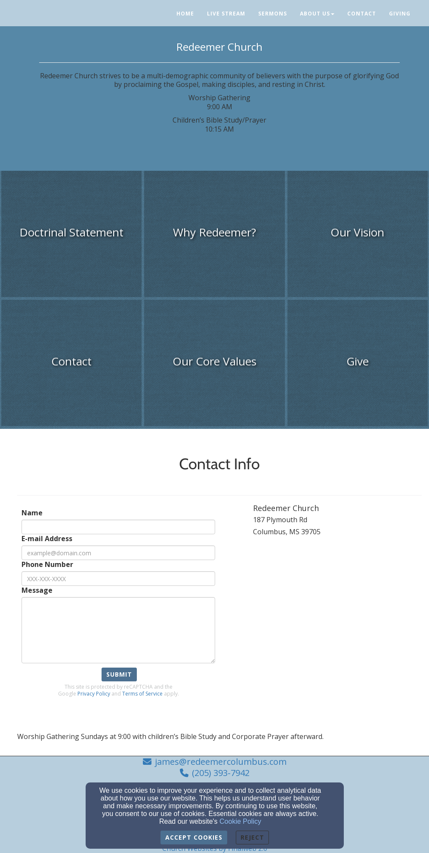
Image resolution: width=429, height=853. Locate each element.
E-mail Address (47, 538)
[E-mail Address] (118, 552)
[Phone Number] (118, 578)
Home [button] (185, 13)
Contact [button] (361, 13)
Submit (119, 674)
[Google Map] (337, 618)
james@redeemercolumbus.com (221, 761)
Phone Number (47, 564)
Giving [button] (399, 13)
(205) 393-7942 (221, 773)
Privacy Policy (93, 693)
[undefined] (71, 236)
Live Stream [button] (226, 13)
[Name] (118, 527)
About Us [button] (317, 13)
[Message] (118, 630)
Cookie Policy (240, 821)
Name (32, 512)
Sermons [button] (272, 13)
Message (37, 590)
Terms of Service (142, 693)
